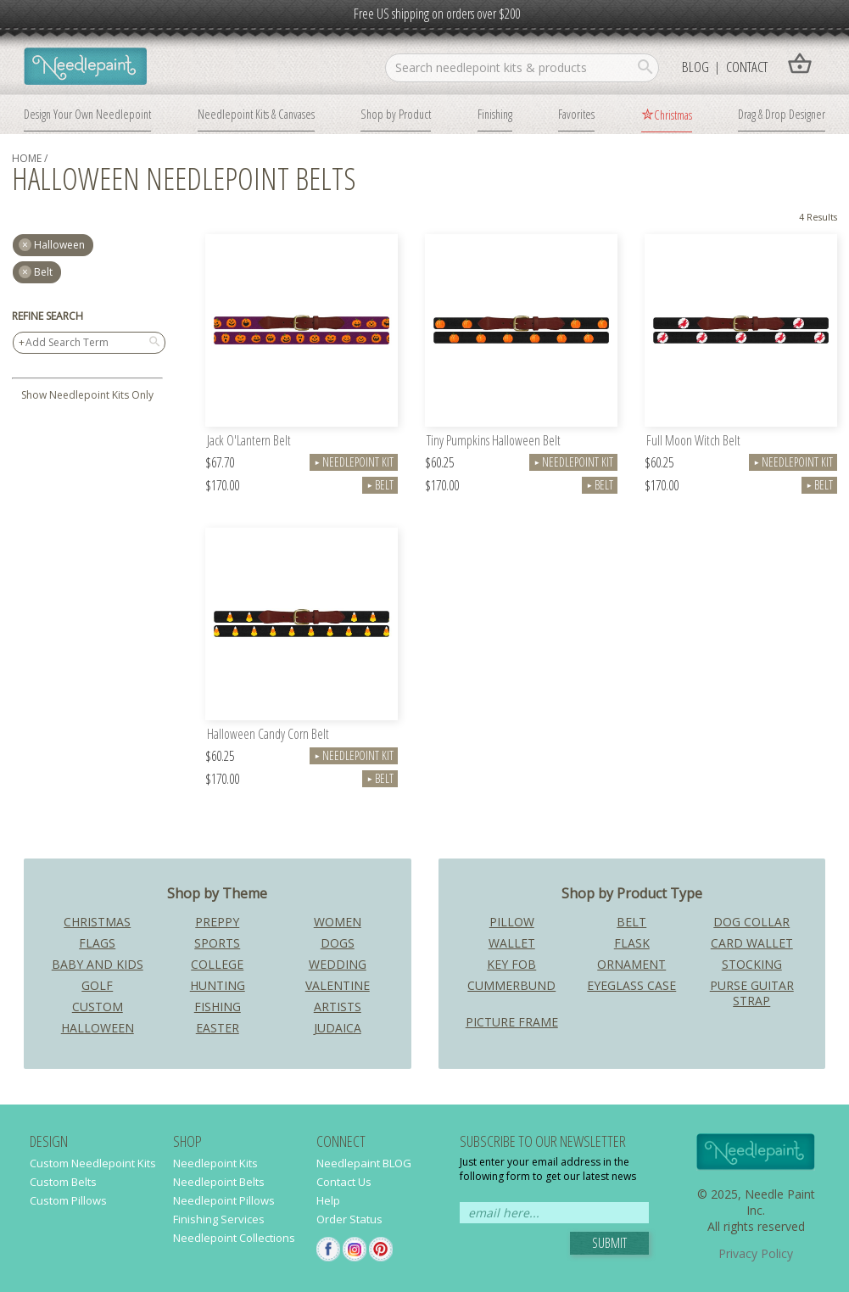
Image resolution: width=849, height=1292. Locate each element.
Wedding (337, 964)
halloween (59, 245)
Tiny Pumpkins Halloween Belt (494, 441)
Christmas (673, 114)
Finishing (495, 113)
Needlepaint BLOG (363, 1163)
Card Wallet (752, 943)
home (27, 158)
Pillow (511, 922)
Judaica (337, 1028)
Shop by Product (395, 113)
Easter (217, 1028)
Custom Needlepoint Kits (93, 1163)
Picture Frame (512, 1022)
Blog (695, 66)
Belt (43, 272)
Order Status (349, 1219)
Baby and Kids (97, 964)
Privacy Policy (755, 1253)
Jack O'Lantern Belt (249, 441)
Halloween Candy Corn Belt (268, 735)
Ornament (631, 964)
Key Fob (511, 964)
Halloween (97, 1028)
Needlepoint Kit (354, 462)
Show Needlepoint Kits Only (87, 395)
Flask (632, 943)
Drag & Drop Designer (781, 113)
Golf (97, 985)
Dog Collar (751, 922)
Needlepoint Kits (215, 1163)
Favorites (576, 113)
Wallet (512, 943)
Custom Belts (63, 1181)
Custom (97, 1006)
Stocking (752, 964)
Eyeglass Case (631, 985)
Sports (217, 943)
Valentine (337, 985)
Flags (97, 943)
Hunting (217, 985)
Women (337, 922)
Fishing (217, 1006)
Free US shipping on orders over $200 (437, 13)
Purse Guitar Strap (752, 993)
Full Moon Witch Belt (693, 441)
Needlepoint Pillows (224, 1200)
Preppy (217, 922)
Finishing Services (219, 1219)
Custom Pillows (68, 1200)
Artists (337, 1006)
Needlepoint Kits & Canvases (256, 113)
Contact (747, 66)
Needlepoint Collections (234, 1237)
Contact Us (343, 1181)
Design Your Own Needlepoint (87, 113)
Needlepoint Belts (219, 1181)
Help (328, 1200)
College (217, 964)
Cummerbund (511, 985)
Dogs (338, 943)
